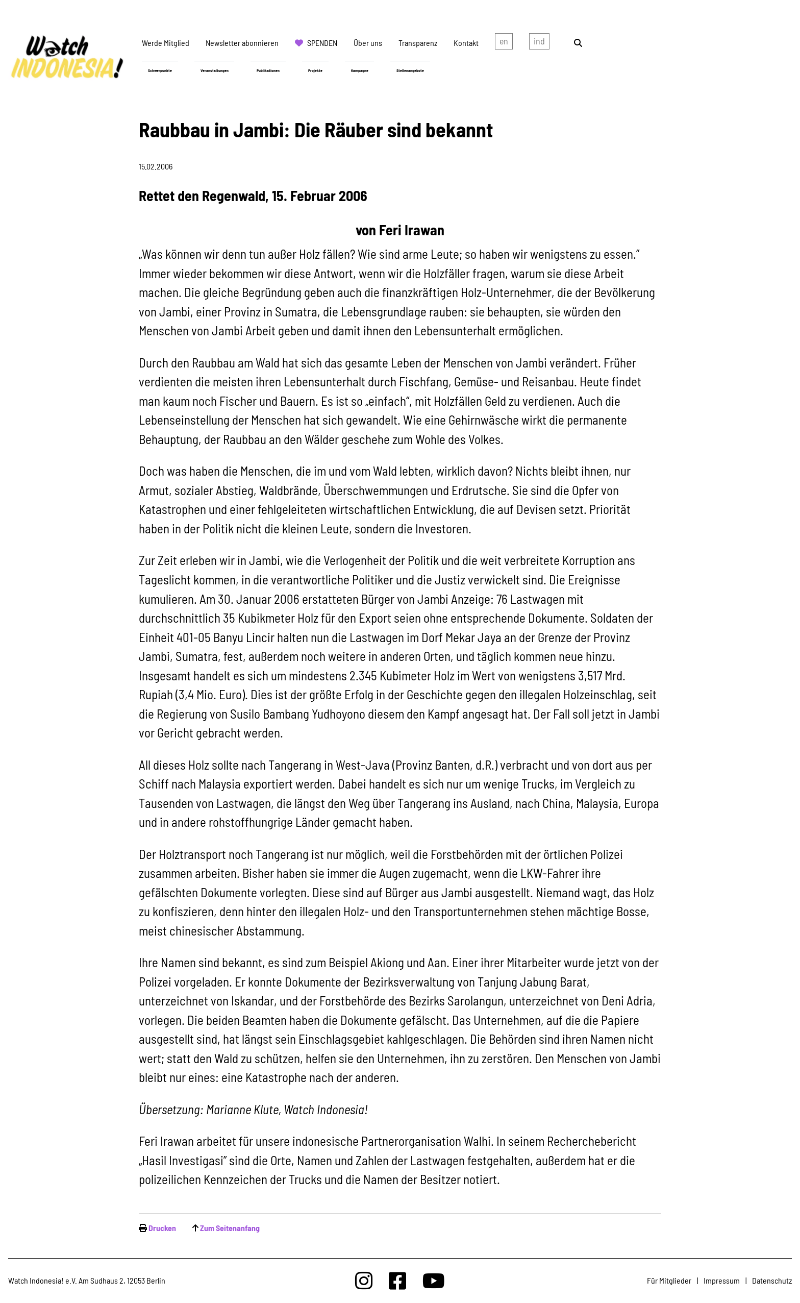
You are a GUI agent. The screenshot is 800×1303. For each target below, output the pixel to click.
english (504, 43)
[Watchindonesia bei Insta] (363, 1280)
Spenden (322, 42)
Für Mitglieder (669, 1280)
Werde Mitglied (165, 42)
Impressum (722, 1280)
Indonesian (539, 43)
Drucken (162, 1228)
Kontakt (466, 42)
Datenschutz (772, 1280)
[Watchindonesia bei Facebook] (397, 1280)
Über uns (368, 42)
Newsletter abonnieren (242, 42)
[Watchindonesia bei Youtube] (433, 1280)
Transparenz (417, 42)
